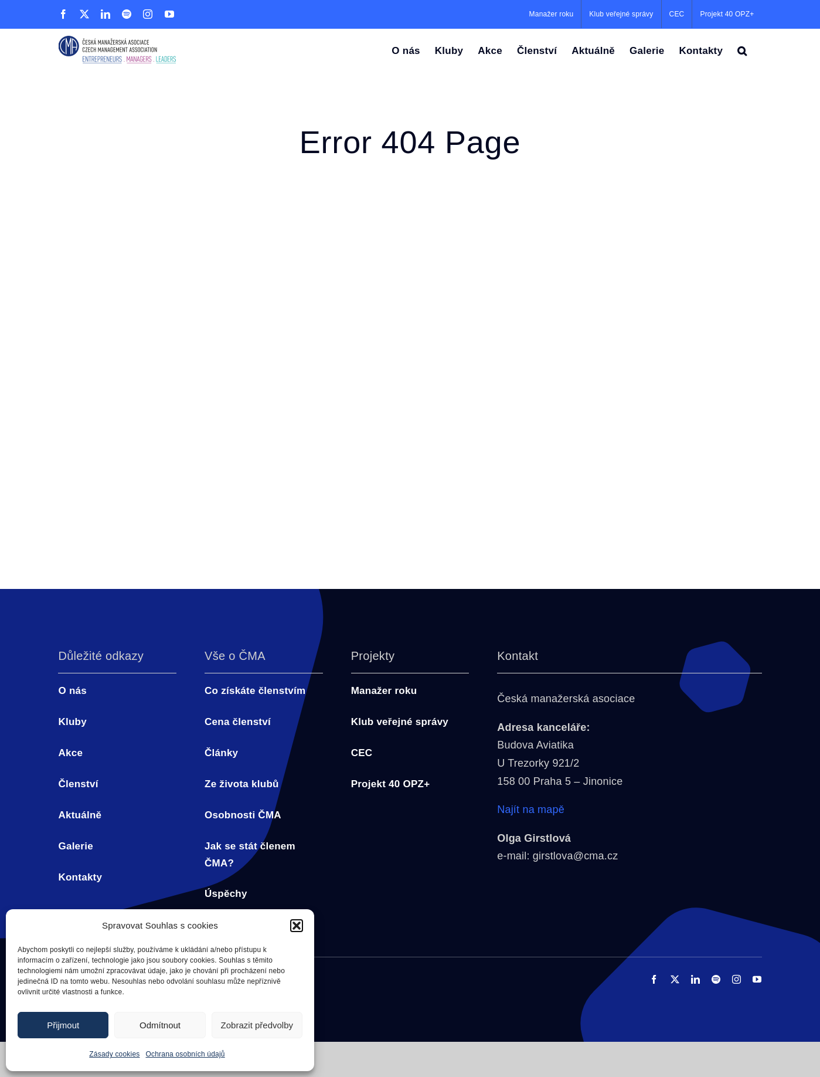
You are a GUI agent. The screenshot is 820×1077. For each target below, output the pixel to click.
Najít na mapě (530, 809)
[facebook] (653, 979)
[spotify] (716, 979)
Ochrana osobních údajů (185, 1054)
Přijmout (63, 1025)
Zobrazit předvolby (257, 1025)
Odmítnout (160, 1025)
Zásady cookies (114, 1054)
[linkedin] (695, 979)
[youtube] (757, 979)
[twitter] (675, 979)
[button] (296, 926)
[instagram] (736, 979)
